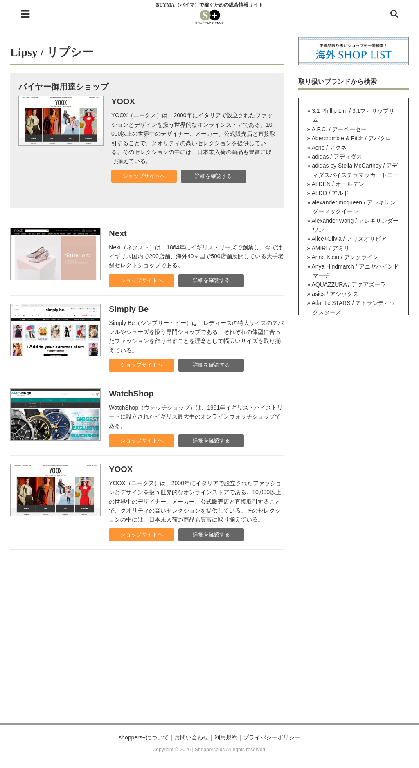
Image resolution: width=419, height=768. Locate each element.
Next (117, 233)
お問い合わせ (191, 737)
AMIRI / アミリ (330, 248)
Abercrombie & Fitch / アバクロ (351, 138)
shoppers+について (144, 737)
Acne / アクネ (329, 147)
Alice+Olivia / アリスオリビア (348, 238)
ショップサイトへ (144, 176)
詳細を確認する (213, 176)
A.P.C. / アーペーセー (338, 129)
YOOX (123, 101)
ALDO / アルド (330, 193)
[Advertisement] (209, 646)
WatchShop (131, 393)
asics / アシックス (335, 294)
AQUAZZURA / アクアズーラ (348, 284)
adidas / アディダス (337, 156)
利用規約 (225, 737)
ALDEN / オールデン (337, 184)
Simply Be (129, 309)
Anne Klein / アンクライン (344, 257)
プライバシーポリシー (271, 737)
